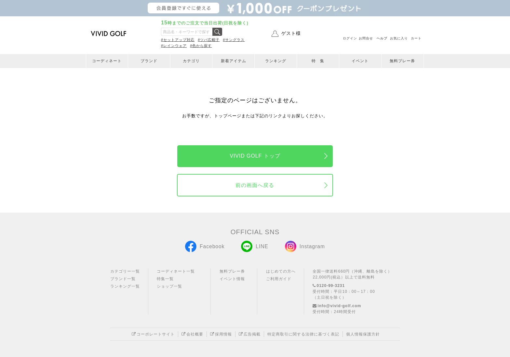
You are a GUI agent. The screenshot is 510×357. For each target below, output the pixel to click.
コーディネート (107, 61)
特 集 (318, 61)
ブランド (149, 61)
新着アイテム (233, 61)
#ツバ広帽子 (209, 40)
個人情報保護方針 (363, 334)
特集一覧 (165, 279)
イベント (360, 61)
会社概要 (192, 334)
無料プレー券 (402, 61)
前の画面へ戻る (254, 185)
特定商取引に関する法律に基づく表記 (303, 334)
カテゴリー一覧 (125, 271)
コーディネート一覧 (176, 271)
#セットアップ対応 (178, 40)
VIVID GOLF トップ (255, 156)
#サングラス (234, 40)
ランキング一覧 (125, 286)
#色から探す (201, 46)
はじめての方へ (281, 271)
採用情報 (221, 334)
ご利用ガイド (278, 279)
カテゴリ (191, 61)
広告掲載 (250, 334)
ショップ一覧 (169, 286)
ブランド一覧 (123, 279)
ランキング (275, 61)
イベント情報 (232, 279)
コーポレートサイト (153, 334)
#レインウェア (174, 46)
